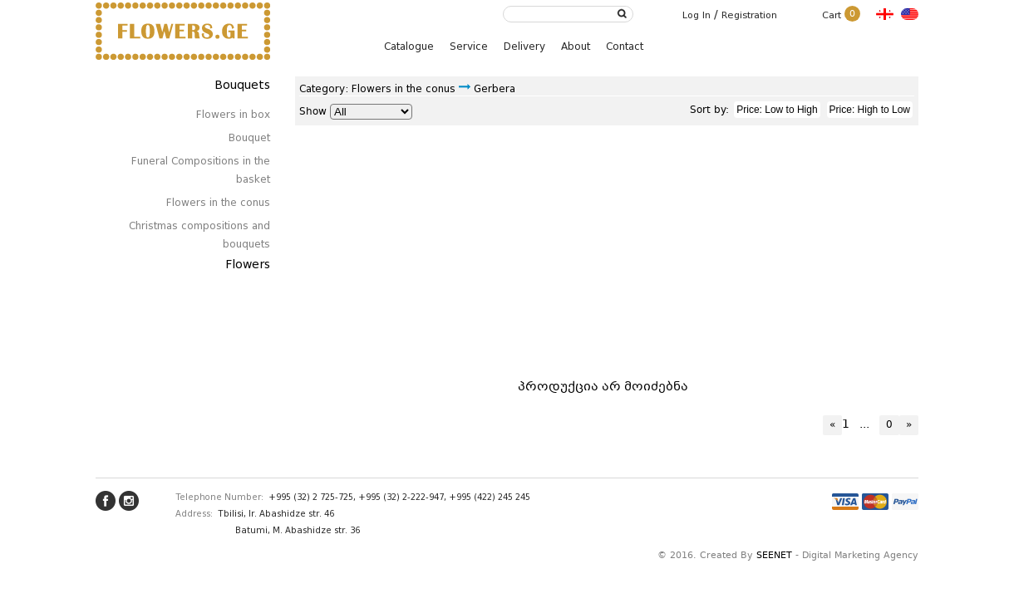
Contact (624, 46)
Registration (749, 15)
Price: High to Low (869, 109)
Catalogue (409, 46)
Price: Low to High (776, 109)
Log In (696, 15)
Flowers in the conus (218, 202)
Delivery (524, 46)
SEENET (774, 556)
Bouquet (249, 137)
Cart (841, 15)
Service (469, 46)
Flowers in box (233, 114)
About (575, 46)
